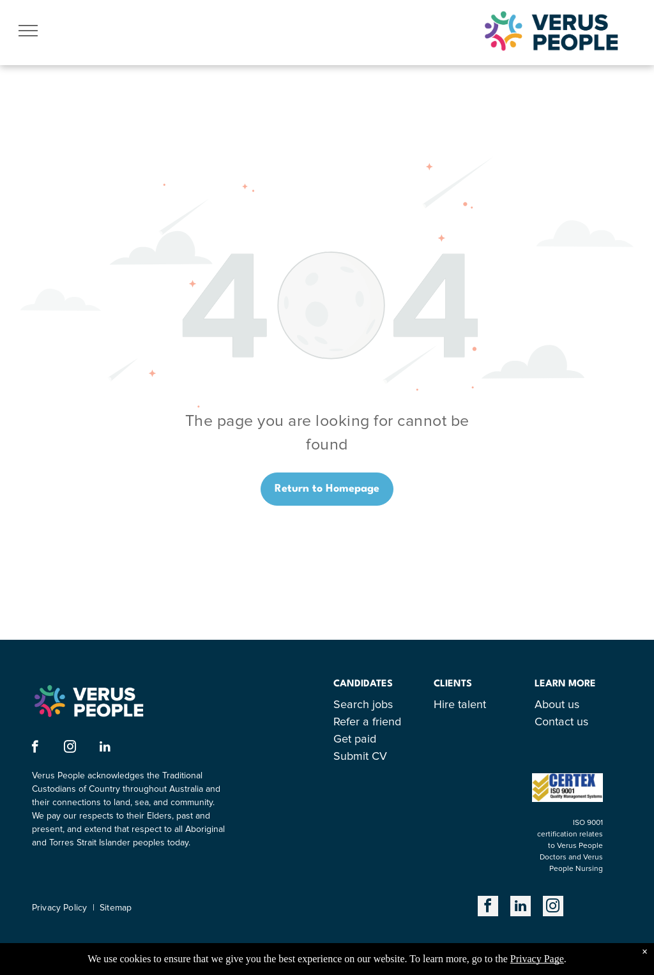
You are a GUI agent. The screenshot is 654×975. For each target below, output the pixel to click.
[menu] (28, 30)
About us (557, 705)
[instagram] (70, 748)
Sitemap (116, 907)
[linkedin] (105, 748)
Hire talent (460, 705)
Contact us (561, 722)
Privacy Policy (59, 907)
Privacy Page (537, 958)
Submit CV (360, 756)
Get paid (354, 739)
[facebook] (35, 748)
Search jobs (363, 705)
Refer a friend (367, 722)
